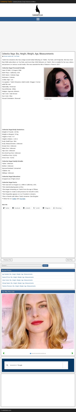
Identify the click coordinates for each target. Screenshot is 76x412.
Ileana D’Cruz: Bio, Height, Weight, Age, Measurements (18, 277)
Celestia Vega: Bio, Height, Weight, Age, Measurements (28, 53)
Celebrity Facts (6, 1)
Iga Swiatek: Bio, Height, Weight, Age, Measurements (17, 274)
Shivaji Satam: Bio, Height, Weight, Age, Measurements (18, 283)
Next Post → (70, 260)
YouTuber (16, 56)
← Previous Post (6, 260)
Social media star (8, 56)
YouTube (22, 199)
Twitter (14, 199)
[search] (36, 365)
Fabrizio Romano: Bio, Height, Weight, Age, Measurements (19, 286)
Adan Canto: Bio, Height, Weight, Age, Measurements (17, 280)
